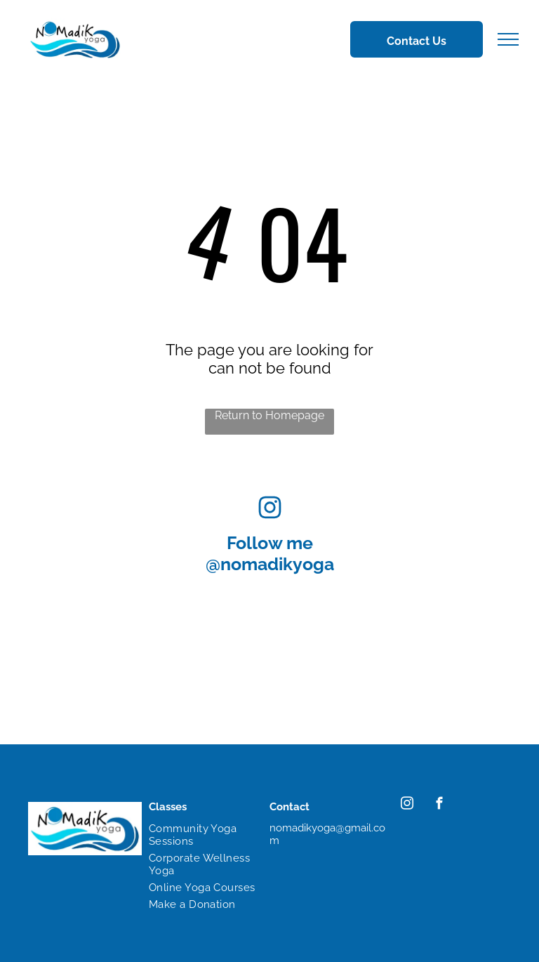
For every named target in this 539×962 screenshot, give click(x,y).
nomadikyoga (277, 563)
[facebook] (439, 805)
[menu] (508, 39)
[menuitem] (202, 835)
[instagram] (406, 805)
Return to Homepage (269, 415)
